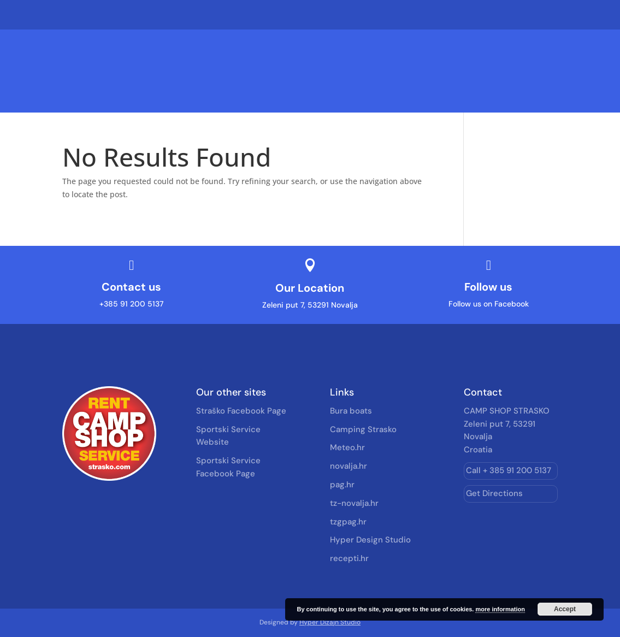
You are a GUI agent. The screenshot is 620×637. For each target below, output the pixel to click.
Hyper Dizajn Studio (330, 622)
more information (499, 609)
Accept (565, 609)
